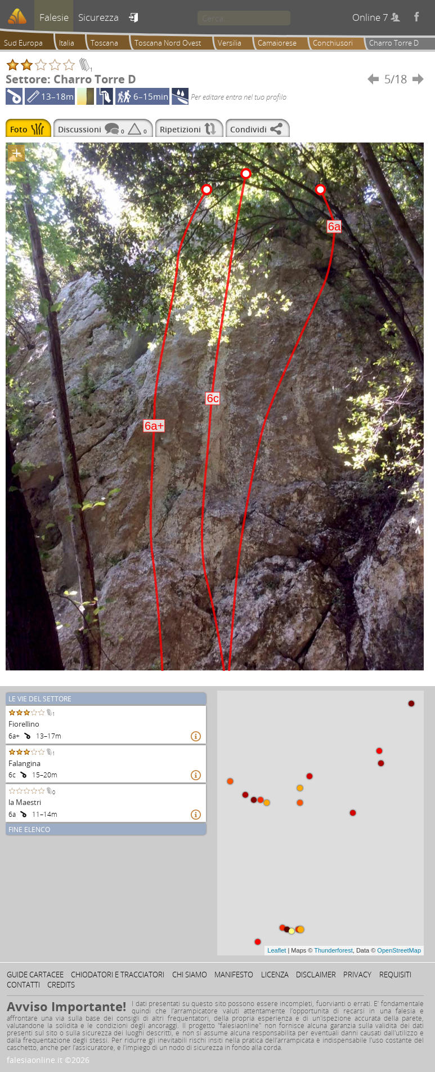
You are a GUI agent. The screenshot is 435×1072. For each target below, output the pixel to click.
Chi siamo (189, 974)
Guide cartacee (35, 974)
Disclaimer (316, 974)
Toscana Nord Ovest (167, 43)
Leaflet (276, 950)
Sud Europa (23, 43)
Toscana (104, 43)
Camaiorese (277, 43)
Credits (61, 985)
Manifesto (233, 974)
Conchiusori (333, 43)
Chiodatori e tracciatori (117, 974)
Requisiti (395, 974)
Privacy (357, 974)
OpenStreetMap (399, 950)
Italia (66, 43)
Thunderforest (333, 950)
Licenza (275, 974)
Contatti (23, 985)
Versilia (229, 43)
